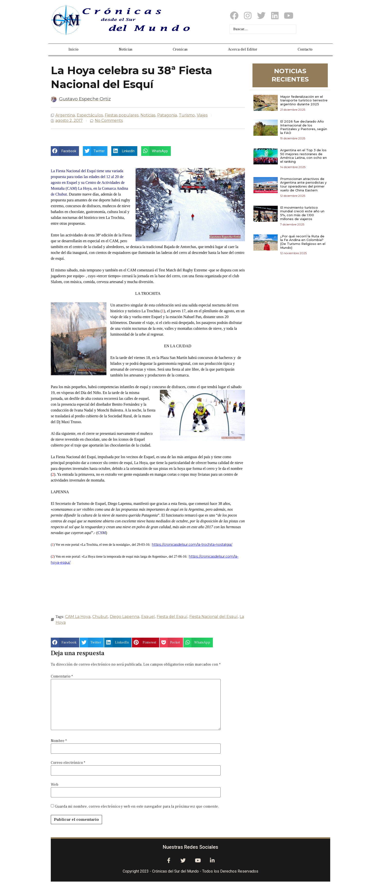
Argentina (65, 115)
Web (54, 784)
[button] (65, 151)
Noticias (125, 49)
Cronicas (180, 49)
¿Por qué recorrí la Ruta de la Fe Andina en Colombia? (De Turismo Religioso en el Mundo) (302, 242)
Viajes (202, 115)
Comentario (62, 676)
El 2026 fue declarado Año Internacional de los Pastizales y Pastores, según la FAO (303, 127)
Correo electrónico (68, 763)
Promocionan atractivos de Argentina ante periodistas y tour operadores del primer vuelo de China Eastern (303, 184)
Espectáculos (90, 115)
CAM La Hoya (77, 616)
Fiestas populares (122, 115)
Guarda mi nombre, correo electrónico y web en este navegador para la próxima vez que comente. (137, 806)
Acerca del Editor (242, 49)
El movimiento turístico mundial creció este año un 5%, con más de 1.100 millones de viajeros (302, 213)
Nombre (59, 741)
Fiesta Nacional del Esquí (213, 616)
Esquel (148, 616)
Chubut (100, 616)
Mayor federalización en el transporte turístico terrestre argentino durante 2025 (304, 100)
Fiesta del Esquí (172, 616)
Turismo (187, 115)
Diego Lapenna (124, 616)
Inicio (73, 49)
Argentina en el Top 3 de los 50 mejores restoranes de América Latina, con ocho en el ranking (303, 155)
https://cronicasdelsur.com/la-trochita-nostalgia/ (192, 544)
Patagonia (167, 115)
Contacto (305, 49)
